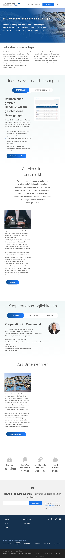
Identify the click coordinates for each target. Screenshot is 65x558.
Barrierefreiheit (49, 554)
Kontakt (48, 4)
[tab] (20, 90)
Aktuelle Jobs (27, 519)
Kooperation (27, 524)
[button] (61, 4)
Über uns (6, 519)
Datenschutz (58, 554)
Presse (6, 524)
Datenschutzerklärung (50, 505)
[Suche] (57, 4)
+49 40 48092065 (34, 4)
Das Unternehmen (16, 434)
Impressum (25, 554)
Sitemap (32, 554)
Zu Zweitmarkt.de (16, 156)
